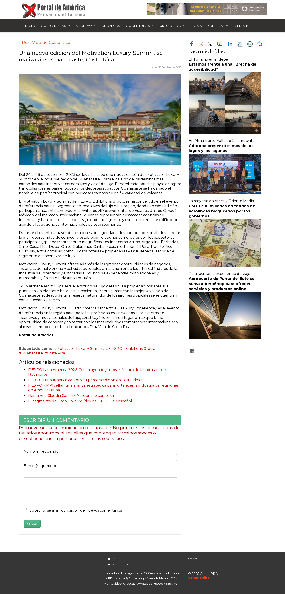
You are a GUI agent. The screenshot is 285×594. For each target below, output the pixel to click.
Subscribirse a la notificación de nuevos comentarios (75, 510)
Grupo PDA (170, 25)
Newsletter (120, 564)
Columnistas (54, 25)
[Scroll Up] (198, 578)
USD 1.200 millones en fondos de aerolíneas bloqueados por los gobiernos (222, 211)
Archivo (84, 25)
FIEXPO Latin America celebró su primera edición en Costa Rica (84, 380)
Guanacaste (32, 353)
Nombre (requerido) (42, 451)
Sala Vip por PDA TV (209, 25)
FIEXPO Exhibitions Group (131, 348)
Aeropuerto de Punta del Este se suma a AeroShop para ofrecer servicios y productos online (221, 283)
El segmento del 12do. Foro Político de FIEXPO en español (80, 401)
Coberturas (138, 25)
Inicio (29, 25)
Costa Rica (56, 353)
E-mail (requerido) (40, 466)
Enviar (32, 524)
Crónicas (111, 25)
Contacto (119, 559)
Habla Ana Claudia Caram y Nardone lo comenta (71, 395)
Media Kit (243, 25)
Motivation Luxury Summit (80, 348)
